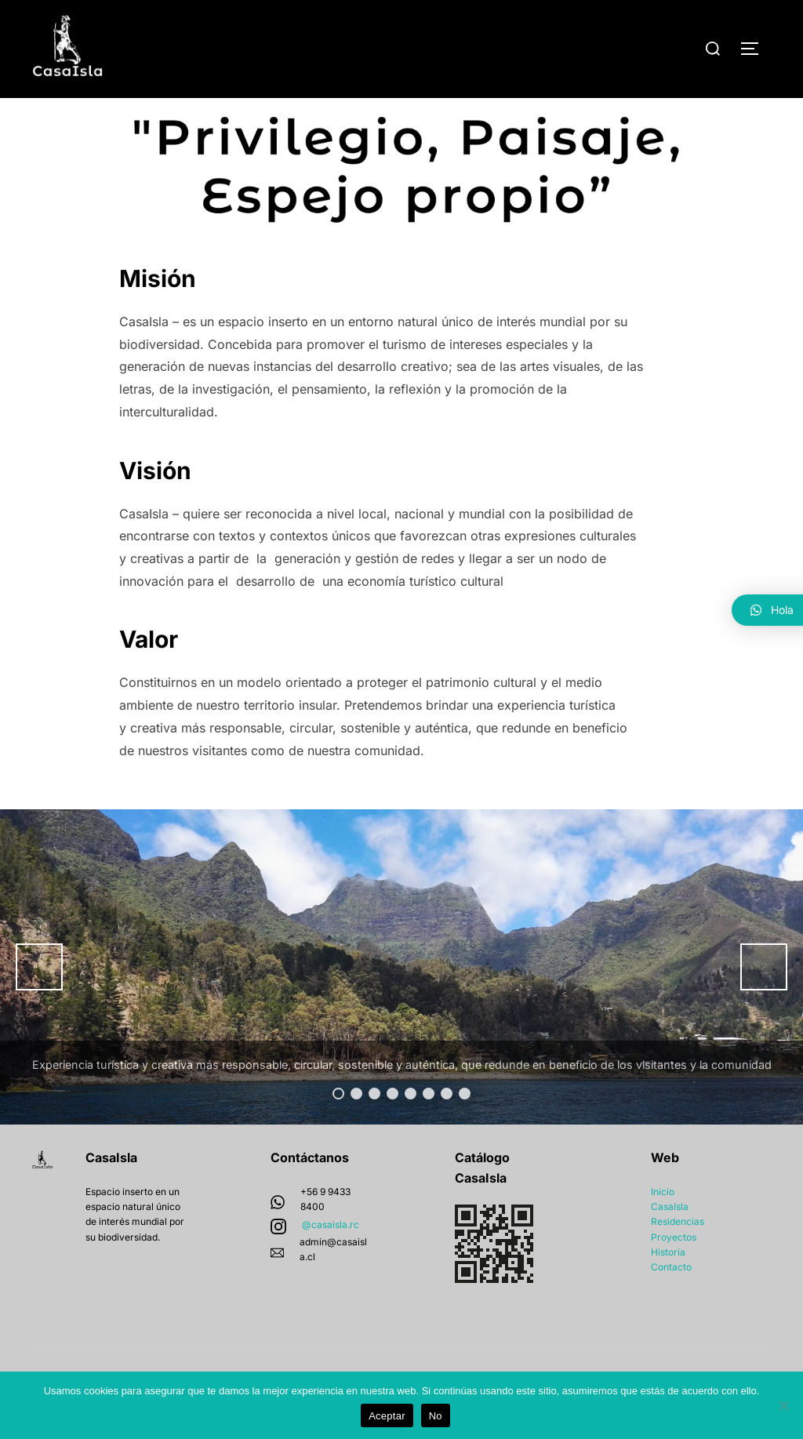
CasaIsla (670, 1237)
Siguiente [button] (763, 997)
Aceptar (387, 1416)
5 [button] (410, 1124)
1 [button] (338, 1124)
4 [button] (392, 1124)
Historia (668, 1282)
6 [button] (428, 1124)
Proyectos (673, 1267)
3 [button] (374, 1124)
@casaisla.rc (330, 1254)
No (435, 1416)
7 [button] (446, 1124)
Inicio (662, 1222)
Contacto (671, 1297)
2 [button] (356, 1124)
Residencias (677, 1252)
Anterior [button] (39, 997)
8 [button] (465, 1124)
